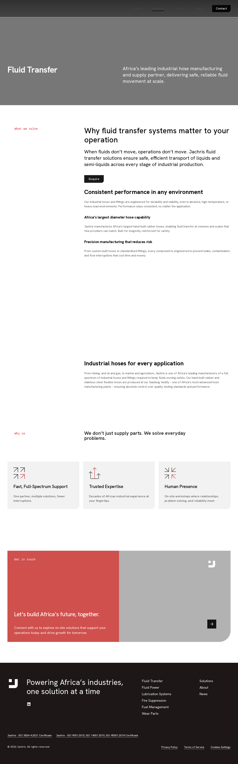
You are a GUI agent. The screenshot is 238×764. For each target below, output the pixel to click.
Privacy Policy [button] (169, 747)
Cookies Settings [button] (221, 747)
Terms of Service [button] (194, 747)
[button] (94, 179)
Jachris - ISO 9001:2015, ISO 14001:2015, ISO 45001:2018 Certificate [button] (97, 735)
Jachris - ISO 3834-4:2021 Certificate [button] (29, 735)
